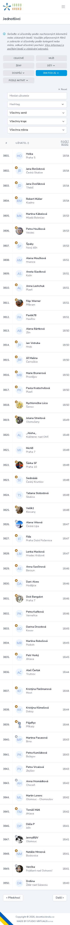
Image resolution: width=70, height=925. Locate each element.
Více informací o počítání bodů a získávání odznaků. (35, 47)
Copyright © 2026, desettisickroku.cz (35, 916)
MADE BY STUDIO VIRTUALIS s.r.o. (35, 921)
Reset (62, 89)
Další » (60, 897)
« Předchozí (13, 897)
